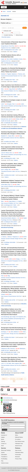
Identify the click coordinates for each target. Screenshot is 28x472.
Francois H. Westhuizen (17, 348)
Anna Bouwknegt (5, 316)
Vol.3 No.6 (16, 333)
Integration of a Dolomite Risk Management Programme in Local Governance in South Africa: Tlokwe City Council (13, 70)
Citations (15, 51)
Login (3, 7)
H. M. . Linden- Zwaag (10, 259)
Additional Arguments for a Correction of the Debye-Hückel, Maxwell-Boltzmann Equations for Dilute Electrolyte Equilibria (14, 271)
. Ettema (9, 236)
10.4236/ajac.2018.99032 (9, 281)
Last (21, 378)
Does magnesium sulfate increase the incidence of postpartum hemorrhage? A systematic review (12, 148)
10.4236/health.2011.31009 (10, 352)
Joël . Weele (13, 169)
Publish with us (6, 23)
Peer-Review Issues (19, 441)
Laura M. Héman (5, 152)
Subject (3, 437)
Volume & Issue (4, 463)
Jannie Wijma (4, 184)
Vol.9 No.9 (22, 277)
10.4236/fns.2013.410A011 (10, 369)
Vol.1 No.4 (24, 154)
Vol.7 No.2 (16, 203)
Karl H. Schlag (4, 169)
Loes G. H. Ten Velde (6, 363)
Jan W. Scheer (14, 119)
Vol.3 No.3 (17, 137)
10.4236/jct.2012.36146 (9, 337)
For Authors (18, 439)
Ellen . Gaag (6, 89)
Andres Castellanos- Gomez (15, 59)
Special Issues (18, 445)
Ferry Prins (11, 46)
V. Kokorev (3, 236)
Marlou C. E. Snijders (17, 201)
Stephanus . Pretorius (17, 74)
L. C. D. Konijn (23, 259)
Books (2, 439)
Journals (9, 11)
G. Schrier (22, 236)
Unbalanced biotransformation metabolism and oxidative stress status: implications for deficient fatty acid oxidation (13, 344)
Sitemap (3, 441)
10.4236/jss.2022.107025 (9, 300)
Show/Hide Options (5, 37)
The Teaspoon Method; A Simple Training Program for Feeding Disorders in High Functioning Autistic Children (12, 197)
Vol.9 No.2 (21, 238)
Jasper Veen (5, 59)
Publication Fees (19, 443)
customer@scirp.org (7, 398)
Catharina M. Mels (5, 348)
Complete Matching (8, 35)
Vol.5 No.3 (24, 186)
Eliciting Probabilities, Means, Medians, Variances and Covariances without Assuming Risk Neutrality (12, 165)
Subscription (4, 454)
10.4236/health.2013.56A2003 (11, 122)
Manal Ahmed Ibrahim (6, 218)
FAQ (2, 460)
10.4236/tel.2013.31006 (9, 175)
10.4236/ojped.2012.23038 (10, 94)
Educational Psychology (7, 227)
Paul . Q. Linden (18, 104)
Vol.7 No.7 (20, 75)
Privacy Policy (18, 458)
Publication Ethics (19, 452)
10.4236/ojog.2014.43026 (9, 109)
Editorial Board (19, 35)
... (15, 378)
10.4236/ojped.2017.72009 (10, 205)
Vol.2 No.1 (8, 61)
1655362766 (6, 402)
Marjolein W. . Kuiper (6, 135)
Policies (17, 448)
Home (4, 11)
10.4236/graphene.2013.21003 (11, 62)
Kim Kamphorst (19, 316)
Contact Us (3, 443)
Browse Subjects (7, 19)
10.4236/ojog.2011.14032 (9, 158)
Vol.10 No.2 (9, 220)
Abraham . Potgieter (6, 74)
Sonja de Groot (4, 119)
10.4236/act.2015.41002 (9, 264)
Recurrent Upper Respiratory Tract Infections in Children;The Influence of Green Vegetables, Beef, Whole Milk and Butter (14, 359)
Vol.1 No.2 (8, 47)
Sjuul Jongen (13, 316)
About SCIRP (19, 433)
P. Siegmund (14, 236)
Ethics (16, 435)
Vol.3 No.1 (17, 171)
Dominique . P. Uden (7, 331)
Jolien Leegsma (15, 363)
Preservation (18, 454)
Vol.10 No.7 (19, 296)
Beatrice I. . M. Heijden (19, 218)
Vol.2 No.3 (16, 90)
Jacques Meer (6, 294)
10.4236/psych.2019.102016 (10, 221)
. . (20, 46)
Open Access (18, 450)
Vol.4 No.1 (20, 260)
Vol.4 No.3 (24, 105)
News (2, 445)
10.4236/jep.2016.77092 (9, 79)
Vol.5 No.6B (7, 120)
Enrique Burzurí (4, 46)
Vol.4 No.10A (18, 365)
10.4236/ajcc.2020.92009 (9, 242)
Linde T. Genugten (6, 104)
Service (3, 448)
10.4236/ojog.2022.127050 (10, 322)
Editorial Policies (19, 437)
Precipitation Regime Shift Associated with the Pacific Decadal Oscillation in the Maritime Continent (13, 232)
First (4, 378)
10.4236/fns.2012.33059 (9, 141)
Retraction (17, 456)
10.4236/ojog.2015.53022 (9, 190)
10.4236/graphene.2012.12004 (11, 49)
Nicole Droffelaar (17, 89)
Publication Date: (7, 30)
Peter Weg (5, 275)
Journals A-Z (4, 435)
